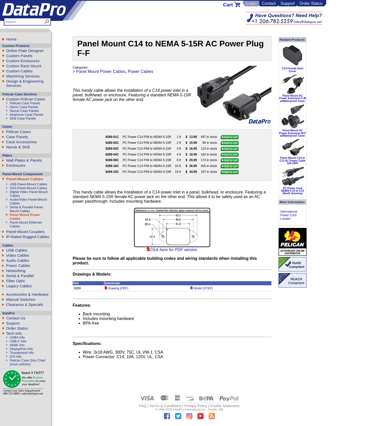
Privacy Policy (195, 406)
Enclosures (15, 165)
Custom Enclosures (23, 61)
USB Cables (16, 250)
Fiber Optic (15, 281)
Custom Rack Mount (23, 66)
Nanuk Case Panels (24, 111)
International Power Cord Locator (288, 215)
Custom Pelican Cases (25, 99)
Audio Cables (17, 260)
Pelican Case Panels (25, 103)
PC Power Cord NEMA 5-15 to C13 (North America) (292, 191)
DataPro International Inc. (189, 409)
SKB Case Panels (23, 118)
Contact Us (15, 318)
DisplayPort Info (21, 349)
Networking (15, 270)
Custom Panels (19, 56)
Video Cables (17, 255)
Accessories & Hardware (27, 294)
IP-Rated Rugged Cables (27, 237)
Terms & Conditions (165, 406)
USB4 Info (17, 337)
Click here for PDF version (173, 250)
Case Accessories (21, 142)
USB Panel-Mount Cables (28, 184)
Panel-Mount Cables (24, 179)
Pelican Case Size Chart (27, 360)
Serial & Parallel (20, 276)
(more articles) (20, 364)
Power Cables (18, 265)
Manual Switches (20, 299)
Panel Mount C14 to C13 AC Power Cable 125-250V (293, 161)
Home (11, 39)
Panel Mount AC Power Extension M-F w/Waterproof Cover (292, 133)
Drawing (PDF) (116, 288)
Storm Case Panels (24, 107)
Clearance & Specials (24, 304)
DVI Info (16, 356)
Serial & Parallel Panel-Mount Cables (27, 209)
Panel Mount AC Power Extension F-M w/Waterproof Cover (292, 98)
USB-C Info (18, 341)
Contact (269, 3)
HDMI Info (17, 345)
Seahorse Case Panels (26, 115)
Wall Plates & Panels (24, 160)
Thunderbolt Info (22, 353)
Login (251, 3)
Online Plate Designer (25, 50)
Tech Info (14, 333)
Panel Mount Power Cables (101, 71)
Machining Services (23, 76)
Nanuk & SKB (18, 147)
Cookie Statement (224, 406)
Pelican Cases (18, 132)
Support (287, 3)
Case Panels (17, 137)
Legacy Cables (19, 286)
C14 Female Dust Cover (292, 69)
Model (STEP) (201, 288)
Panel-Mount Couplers (25, 231)
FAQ (143, 406)
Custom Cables (19, 71)
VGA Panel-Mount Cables (28, 188)
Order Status (311, 3)
